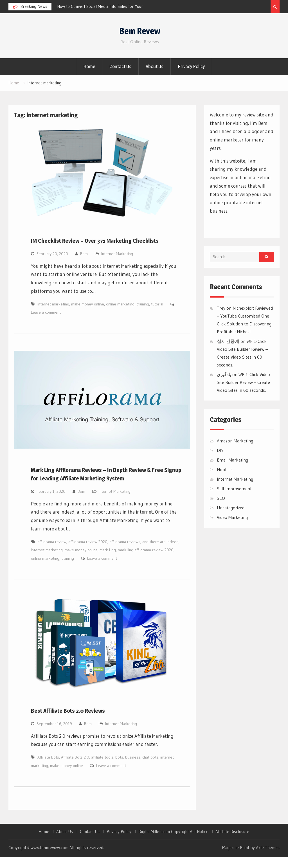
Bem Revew (139, 31)
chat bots (150, 757)
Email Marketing (232, 460)
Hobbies (225, 469)
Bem (84, 253)
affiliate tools (102, 757)
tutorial (157, 304)
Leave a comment (46, 312)
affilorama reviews (124, 541)
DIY (220, 450)
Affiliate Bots (48, 757)
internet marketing (53, 304)
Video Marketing (232, 517)
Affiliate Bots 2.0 (75, 757)
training (142, 304)
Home (89, 66)
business (132, 757)
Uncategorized (230, 507)
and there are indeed (160, 541)
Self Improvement (234, 488)
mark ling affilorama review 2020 (146, 549)
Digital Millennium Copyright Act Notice (173, 831)
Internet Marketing (117, 253)
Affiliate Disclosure (232, 831)
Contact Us (120, 66)
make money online (87, 304)
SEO (221, 498)
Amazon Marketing (235, 441)
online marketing (120, 304)
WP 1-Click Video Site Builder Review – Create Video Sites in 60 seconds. (243, 382)
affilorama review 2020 (87, 541)
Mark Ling (108, 549)
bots (119, 757)
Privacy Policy (191, 66)
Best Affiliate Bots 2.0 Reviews (68, 710)
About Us (154, 66)
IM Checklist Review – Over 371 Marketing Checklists (95, 240)
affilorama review (51, 541)
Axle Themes (268, 847)
